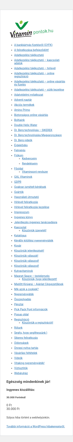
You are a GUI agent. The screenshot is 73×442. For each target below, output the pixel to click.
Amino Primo (22, 109)
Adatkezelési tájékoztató (29, 55)
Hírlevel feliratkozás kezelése (31, 207)
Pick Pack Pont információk (30, 309)
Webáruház (21, 373)
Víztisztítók (21, 368)
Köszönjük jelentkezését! (29, 250)
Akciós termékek (24, 104)
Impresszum (21, 212)
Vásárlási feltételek (25, 352)
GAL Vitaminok (23, 176)
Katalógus (20, 235)
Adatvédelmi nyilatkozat (28, 94)
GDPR (17, 181)
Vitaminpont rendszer (35, 171)
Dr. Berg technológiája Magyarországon (38, 135)
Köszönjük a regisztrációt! (37, 322)
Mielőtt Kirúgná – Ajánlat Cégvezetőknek (38, 284)
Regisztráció (21, 319)
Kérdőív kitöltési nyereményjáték (33, 240)
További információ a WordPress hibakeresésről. (35, 426)
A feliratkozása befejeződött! (31, 50)
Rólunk (18, 327)
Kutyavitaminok (23, 270)
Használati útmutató (26, 197)
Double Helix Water (25, 125)
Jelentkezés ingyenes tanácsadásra (35, 222)
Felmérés (19, 150)
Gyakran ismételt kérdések (30, 186)
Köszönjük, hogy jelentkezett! (39, 279)
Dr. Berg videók (23, 140)
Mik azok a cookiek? (26, 289)
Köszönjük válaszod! (26, 260)
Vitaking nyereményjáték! (29, 363)
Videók (18, 358)
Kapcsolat (20, 227)
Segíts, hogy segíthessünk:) (30, 332)
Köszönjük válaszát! (26, 255)
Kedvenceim (29, 158)
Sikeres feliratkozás (26, 337)
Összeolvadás (22, 299)
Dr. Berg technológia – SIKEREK (33, 130)
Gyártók (19, 191)
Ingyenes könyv (23, 217)
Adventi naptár (23, 99)
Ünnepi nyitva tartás (26, 347)
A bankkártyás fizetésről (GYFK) (33, 44)
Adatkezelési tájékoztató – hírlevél (35, 68)
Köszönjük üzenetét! (34, 230)
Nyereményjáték (24, 294)
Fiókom (18, 155)
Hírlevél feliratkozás (26, 202)
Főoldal (18, 168)
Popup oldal (21, 314)
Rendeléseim (30, 163)
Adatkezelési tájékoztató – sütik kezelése (39, 89)
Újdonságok (21, 342)
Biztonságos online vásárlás (31, 114)
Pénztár (19, 304)
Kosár (17, 245)
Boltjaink (19, 120)
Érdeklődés (21, 145)
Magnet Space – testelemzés (31, 275)
